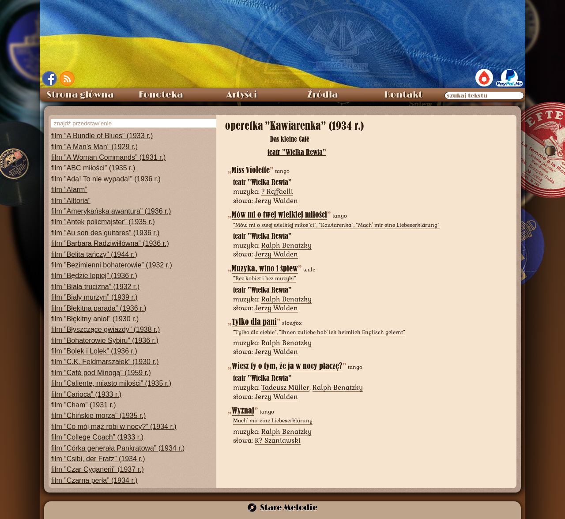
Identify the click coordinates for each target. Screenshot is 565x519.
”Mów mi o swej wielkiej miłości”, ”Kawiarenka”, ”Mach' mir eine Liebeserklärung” (336, 225)
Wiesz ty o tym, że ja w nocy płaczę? (287, 366)
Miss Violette (251, 170)
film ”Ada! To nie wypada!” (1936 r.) (106, 179)
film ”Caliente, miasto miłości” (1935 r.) (111, 383)
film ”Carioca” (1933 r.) (86, 394)
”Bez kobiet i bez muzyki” (264, 278)
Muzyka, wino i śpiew (265, 268)
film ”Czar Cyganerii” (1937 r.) (97, 469)
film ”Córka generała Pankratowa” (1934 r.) (118, 448)
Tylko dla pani (254, 322)
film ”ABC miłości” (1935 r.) (93, 168)
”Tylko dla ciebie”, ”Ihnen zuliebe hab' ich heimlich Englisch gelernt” (319, 332)
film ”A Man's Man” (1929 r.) (94, 146)
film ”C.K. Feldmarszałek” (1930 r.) (105, 361)
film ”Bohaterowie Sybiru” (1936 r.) (104, 340)
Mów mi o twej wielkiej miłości (279, 214)
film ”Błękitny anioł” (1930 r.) (95, 319)
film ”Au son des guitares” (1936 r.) (105, 233)
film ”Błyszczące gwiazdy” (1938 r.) (105, 329)
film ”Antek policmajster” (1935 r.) (103, 222)
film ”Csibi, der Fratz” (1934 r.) (98, 459)
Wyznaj (243, 410)
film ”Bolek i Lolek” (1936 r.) (94, 351)
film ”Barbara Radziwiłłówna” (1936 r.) (110, 243)
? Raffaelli (277, 191)
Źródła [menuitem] (322, 95)
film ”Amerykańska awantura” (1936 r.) (111, 211)
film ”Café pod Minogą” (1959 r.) (101, 372)
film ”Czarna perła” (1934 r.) (94, 480)
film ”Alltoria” (70, 200)
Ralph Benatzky (286, 245)
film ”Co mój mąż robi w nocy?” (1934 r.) (114, 426)
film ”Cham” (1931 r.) (83, 405)
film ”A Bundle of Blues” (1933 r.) (102, 135)
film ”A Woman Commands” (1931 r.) (108, 157)
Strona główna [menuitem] (80, 95)
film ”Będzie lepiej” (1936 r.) (94, 275)
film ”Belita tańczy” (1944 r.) (94, 254)
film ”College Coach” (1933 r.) (97, 437)
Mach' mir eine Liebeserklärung (273, 420)
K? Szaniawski (278, 440)
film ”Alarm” (69, 189)
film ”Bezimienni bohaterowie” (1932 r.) (111, 265)
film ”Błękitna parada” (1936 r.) (98, 308)
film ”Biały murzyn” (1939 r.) (94, 297)
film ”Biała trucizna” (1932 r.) (95, 286)
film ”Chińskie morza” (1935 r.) (98, 415)
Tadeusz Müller (285, 387)
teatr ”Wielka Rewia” (296, 152)
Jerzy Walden (276, 200)
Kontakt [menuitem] (403, 95)
